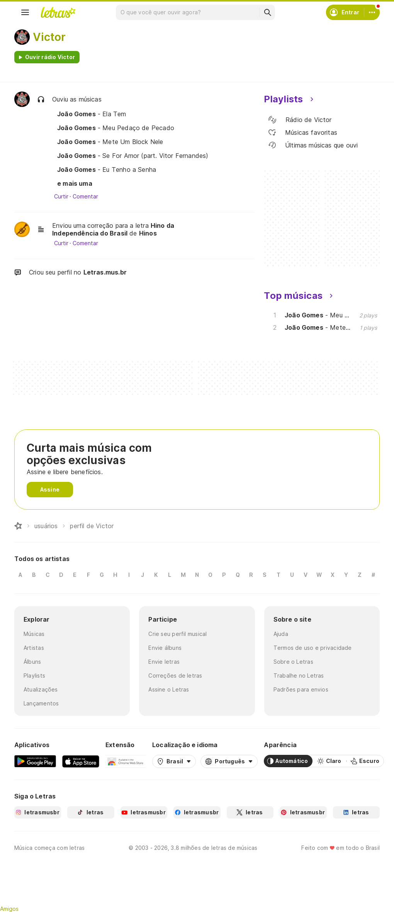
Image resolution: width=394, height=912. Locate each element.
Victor (49, 37)
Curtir (61, 196)
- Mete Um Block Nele (110, 142)
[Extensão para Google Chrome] (125, 761)
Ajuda (280, 634)
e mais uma (74, 183)
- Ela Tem (91, 114)
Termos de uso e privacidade (312, 647)
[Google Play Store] (35, 761)
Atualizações (41, 689)
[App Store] (80, 761)
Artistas (34, 647)
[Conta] (372, 12)
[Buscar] (267, 12)
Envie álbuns (165, 647)
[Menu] (25, 12)
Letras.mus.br (105, 272)
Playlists (34, 675)
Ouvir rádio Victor (50, 57)
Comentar (85, 196)
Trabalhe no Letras (298, 675)
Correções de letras (175, 675)
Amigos (9, 908)
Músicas (34, 634)
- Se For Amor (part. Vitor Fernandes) (133, 155)
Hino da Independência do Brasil (113, 229)
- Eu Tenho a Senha (106, 169)
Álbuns (32, 661)
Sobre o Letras (293, 661)
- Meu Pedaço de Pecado (115, 128)
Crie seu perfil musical (177, 634)
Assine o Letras (168, 689)
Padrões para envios (300, 689)
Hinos (148, 233)
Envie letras (164, 661)
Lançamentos (41, 703)
